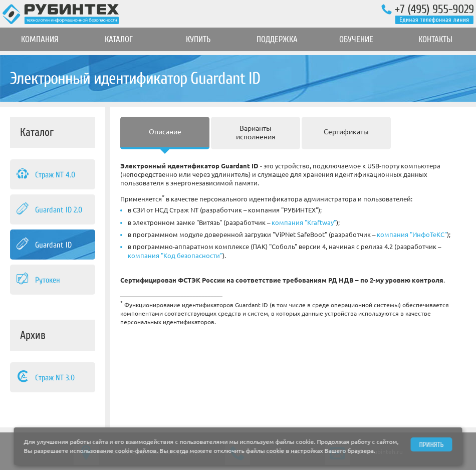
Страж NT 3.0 (45, 377)
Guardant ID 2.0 (48, 209)
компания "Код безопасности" (175, 255)
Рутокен (37, 280)
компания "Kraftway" (304, 222)
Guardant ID (43, 244)
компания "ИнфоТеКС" (412, 234)
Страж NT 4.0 (45, 174)
